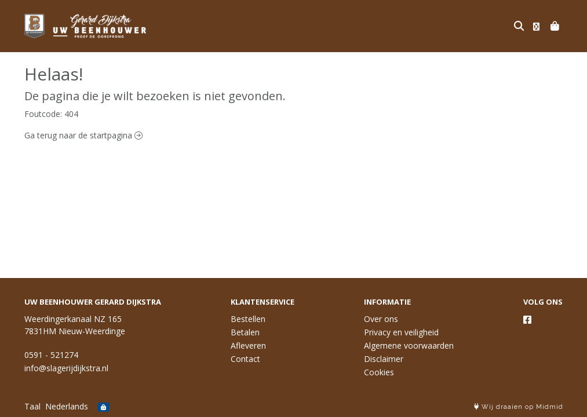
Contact (245, 358)
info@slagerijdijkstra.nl (66, 368)
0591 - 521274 (51, 354)
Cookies (379, 372)
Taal (32, 406)
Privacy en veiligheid (401, 332)
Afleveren (248, 345)
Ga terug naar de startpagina (83, 135)
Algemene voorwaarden (409, 345)
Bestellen (248, 318)
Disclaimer (383, 358)
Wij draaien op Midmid (518, 407)
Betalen (245, 332)
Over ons (381, 318)
